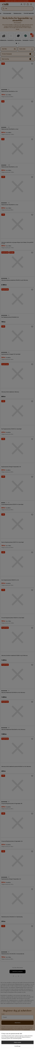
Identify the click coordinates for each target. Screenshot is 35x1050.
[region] (17, 1040)
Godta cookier (17, 1042)
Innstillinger (17, 1046)
